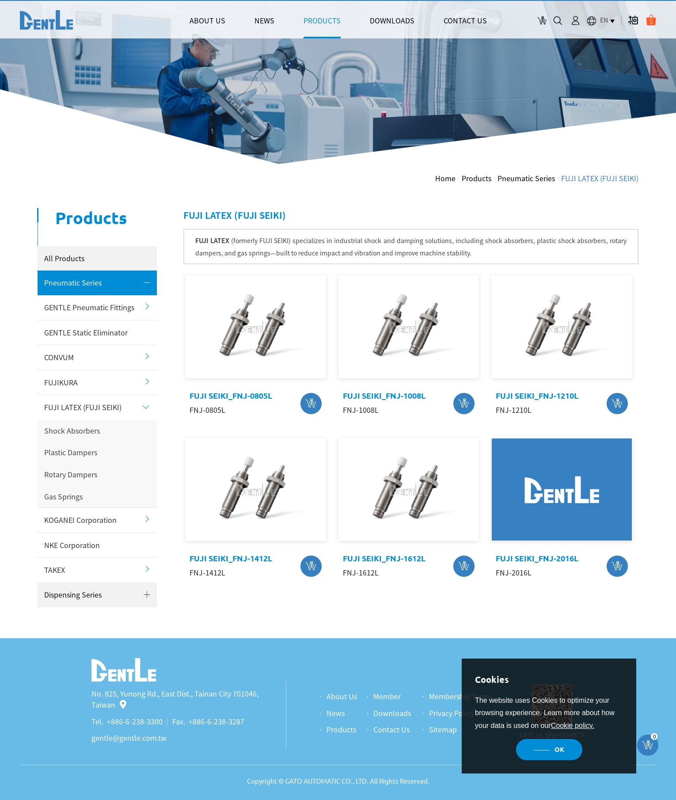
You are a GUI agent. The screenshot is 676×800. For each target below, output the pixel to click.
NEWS (264, 20)
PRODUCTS (322, 20)
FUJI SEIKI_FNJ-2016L (537, 558)
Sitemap (443, 729)
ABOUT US (207, 20)
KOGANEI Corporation (80, 519)
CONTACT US (465, 20)
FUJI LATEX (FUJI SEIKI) (599, 178)
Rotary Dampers (70, 474)
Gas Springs (63, 496)
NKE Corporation (72, 545)
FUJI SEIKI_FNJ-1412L (231, 558)
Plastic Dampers (70, 452)
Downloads (392, 713)
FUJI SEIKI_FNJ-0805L (231, 395)
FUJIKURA (61, 382)
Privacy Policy (451, 713)
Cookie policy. (572, 725)
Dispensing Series (73, 594)
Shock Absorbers (72, 430)
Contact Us (391, 729)
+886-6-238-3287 (216, 721)
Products (476, 178)
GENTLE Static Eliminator (86, 332)
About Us (342, 696)
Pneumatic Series (526, 178)
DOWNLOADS (392, 20)
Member (387, 696)
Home (445, 178)
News (336, 713)
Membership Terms (460, 696)
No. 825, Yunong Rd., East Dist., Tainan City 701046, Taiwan (174, 699)
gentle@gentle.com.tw (129, 737)
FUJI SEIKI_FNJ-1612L (384, 558)
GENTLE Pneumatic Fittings (89, 307)
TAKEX (54, 569)
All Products (64, 258)
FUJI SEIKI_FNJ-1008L (384, 395)
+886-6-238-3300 (135, 721)
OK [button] (559, 749)
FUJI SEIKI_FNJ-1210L (537, 395)
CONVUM (59, 357)
